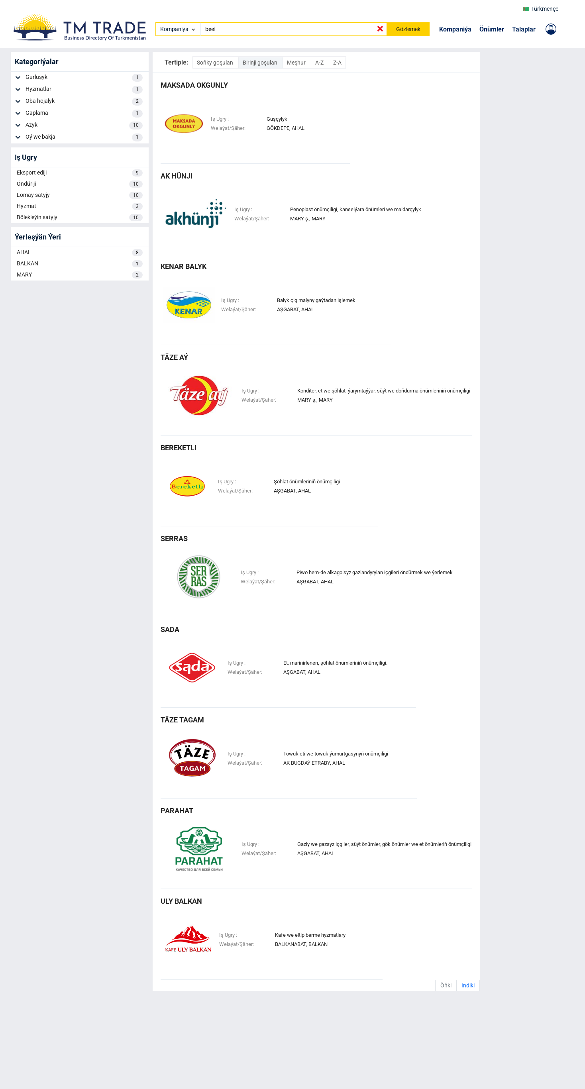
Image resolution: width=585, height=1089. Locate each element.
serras (174, 538)
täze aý (174, 357)
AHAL (80, 252)
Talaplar (524, 29)
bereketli (178, 447)
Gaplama (84, 114)
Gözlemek (408, 29)
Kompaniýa (455, 29)
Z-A (337, 62)
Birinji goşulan (261, 62)
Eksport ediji (80, 173)
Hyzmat (80, 206)
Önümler (491, 29)
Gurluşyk (84, 78)
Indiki (468, 985)
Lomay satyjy (80, 195)
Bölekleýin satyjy (80, 217)
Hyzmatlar (84, 90)
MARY (80, 275)
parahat (177, 810)
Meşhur (297, 62)
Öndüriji (80, 184)
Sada (170, 629)
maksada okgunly (194, 85)
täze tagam (182, 720)
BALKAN (80, 263)
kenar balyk (183, 266)
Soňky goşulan (215, 62)
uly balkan (181, 901)
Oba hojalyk (84, 102)
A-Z (320, 62)
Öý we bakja (84, 137)
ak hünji (176, 176)
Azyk (84, 126)
